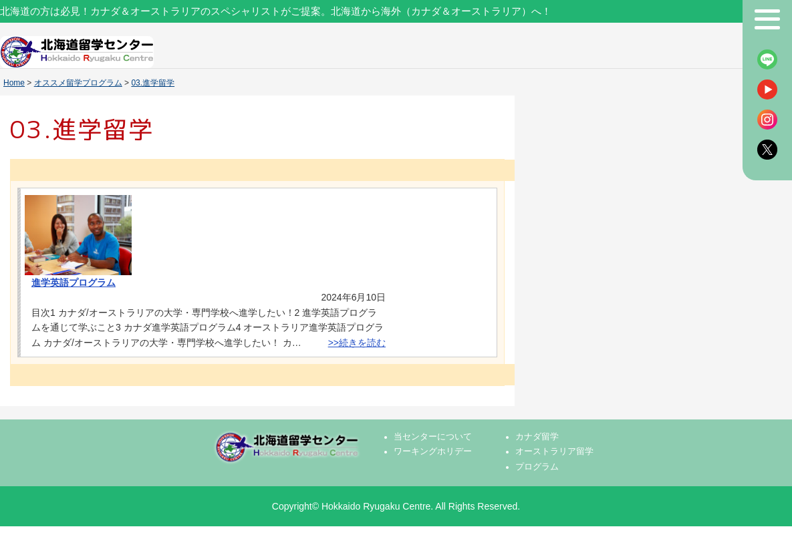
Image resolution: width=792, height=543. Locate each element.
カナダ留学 (537, 436)
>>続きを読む (357, 342)
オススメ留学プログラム (78, 82)
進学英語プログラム (73, 282)
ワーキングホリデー (433, 451)
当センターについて (433, 436)
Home (14, 82)
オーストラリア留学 (554, 451)
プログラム (537, 467)
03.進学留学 (152, 82)
